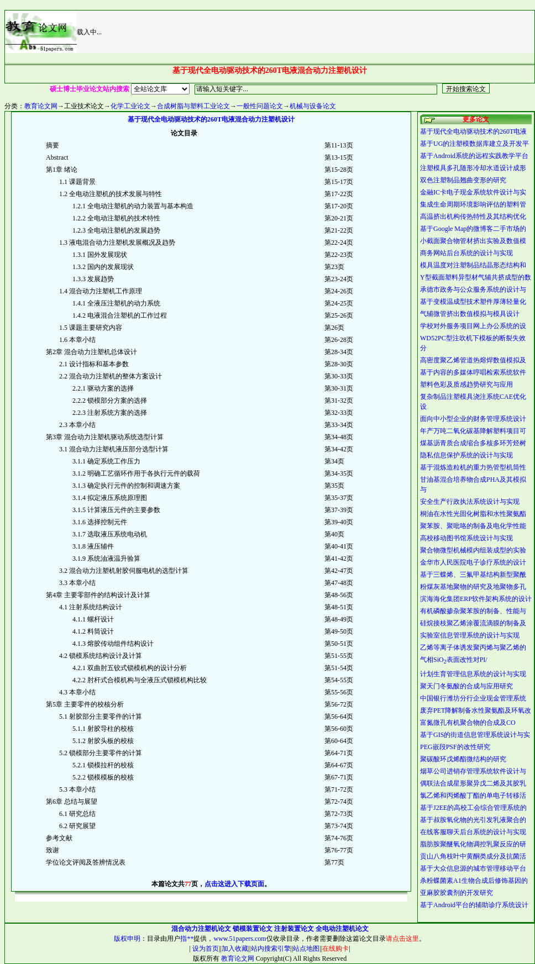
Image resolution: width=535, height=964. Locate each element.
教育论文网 (40, 106)
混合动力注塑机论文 (201, 929)
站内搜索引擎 (271, 948)
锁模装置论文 (252, 929)
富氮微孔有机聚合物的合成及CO (468, 722)
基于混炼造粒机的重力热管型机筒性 (473, 467)
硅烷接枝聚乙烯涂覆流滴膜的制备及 (473, 623)
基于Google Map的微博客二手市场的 (473, 229)
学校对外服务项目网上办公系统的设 (473, 326)
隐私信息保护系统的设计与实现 (466, 455)
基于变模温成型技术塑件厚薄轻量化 (473, 301)
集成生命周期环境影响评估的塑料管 (473, 204)
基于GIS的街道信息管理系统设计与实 (475, 735)
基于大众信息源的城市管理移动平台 (473, 868)
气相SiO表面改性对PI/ (453, 659)
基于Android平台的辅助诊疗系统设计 (474, 905)
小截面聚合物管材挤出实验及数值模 (473, 241)
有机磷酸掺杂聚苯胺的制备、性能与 (473, 611)
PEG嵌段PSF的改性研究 (455, 747)
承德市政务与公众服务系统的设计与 (473, 289)
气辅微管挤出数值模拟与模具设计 (470, 314)
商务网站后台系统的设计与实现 (466, 253)
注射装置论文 (294, 929)
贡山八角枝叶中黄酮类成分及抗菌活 (473, 856)
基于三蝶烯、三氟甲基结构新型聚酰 (473, 574)
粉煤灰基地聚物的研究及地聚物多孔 (473, 587)
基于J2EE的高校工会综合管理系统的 (473, 808)
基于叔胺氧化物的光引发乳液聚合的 (473, 820)
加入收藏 (235, 948)
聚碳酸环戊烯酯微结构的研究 (463, 759)
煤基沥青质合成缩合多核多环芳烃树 (473, 443)
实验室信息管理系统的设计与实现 (470, 635)
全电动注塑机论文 (342, 929)
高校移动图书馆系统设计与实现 (466, 538)
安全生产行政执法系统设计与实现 (470, 501)
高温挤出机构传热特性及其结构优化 (473, 216)
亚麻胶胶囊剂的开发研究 (456, 893)
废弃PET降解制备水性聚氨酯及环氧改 (475, 710)
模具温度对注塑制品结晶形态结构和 (473, 265)
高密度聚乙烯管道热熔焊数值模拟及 (473, 360)
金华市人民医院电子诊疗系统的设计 (473, 562)
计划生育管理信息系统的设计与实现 (473, 674)
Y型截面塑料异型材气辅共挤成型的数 (475, 277)
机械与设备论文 (313, 106)
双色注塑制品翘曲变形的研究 (463, 180)
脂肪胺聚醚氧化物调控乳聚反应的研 (473, 844)
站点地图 (306, 948)
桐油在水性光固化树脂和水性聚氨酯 (473, 514)
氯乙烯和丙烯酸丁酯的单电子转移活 (473, 795)
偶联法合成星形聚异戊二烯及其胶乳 (473, 783)
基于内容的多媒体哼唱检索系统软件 (473, 372)
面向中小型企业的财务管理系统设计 (473, 419)
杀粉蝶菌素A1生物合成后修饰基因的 (474, 880)
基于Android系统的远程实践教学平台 (474, 156)
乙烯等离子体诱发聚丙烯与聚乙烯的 (473, 647)
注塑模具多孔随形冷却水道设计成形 (473, 168)
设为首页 (205, 948)
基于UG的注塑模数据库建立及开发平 (474, 144)
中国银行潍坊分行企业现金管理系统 (473, 698)
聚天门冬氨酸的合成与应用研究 (466, 686)
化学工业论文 (130, 106)
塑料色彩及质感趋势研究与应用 (466, 384)
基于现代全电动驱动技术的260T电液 (473, 131)
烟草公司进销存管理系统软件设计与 (473, 771)
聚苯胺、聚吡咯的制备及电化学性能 (473, 526)
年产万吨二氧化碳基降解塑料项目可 (473, 431)
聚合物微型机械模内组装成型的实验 (473, 550)
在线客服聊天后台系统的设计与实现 (473, 832)
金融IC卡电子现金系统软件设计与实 (473, 192)
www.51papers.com (239, 938)
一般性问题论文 (260, 106)
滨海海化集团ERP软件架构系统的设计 (476, 599)
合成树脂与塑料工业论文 (193, 106)
